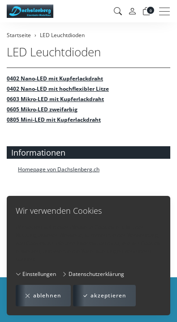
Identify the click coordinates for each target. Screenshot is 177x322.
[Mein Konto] (132, 11)
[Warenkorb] (146, 11)
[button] (118, 11)
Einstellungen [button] (36, 274)
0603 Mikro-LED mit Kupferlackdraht (55, 99)
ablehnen (43, 296)
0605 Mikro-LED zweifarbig (42, 109)
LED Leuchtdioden (54, 52)
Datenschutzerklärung (93, 274)
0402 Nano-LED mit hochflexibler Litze (58, 89)
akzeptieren (104, 296)
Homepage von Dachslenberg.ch (58, 169)
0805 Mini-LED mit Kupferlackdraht (54, 119)
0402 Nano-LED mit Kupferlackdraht (55, 78)
